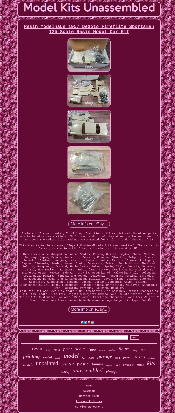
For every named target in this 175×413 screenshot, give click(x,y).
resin (37, 348)
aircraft (27, 364)
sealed (47, 357)
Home (89, 385)
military (152, 358)
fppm (92, 350)
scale (80, 348)
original (109, 365)
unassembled (87, 370)
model (71, 355)
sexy (48, 350)
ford (117, 358)
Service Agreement (89, 406)
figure (124, 348)
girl (118, 365)
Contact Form (89, 396)
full (83, 358)
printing (31, 356)
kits (151, 363)
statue (140, 364)
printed (68, 364)
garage (104, 356)
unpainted (47, 363)
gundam (111, 350)
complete (128, 364)
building (65, 372)
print (67, 348)
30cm (91, 357)
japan (127, 357)
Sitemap (89, 391)
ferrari (140, 357)
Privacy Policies (89, 401)
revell (57, 358)
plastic (83, 364)
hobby (135, 351)
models (102, 351)
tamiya (97, 364)
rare (143, 349)
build (57, 349)
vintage (111, 371)
